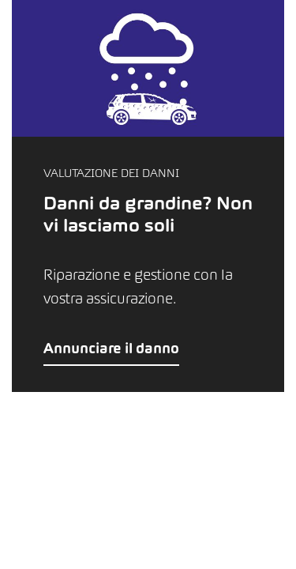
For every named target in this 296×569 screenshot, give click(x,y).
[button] (148, 196)
